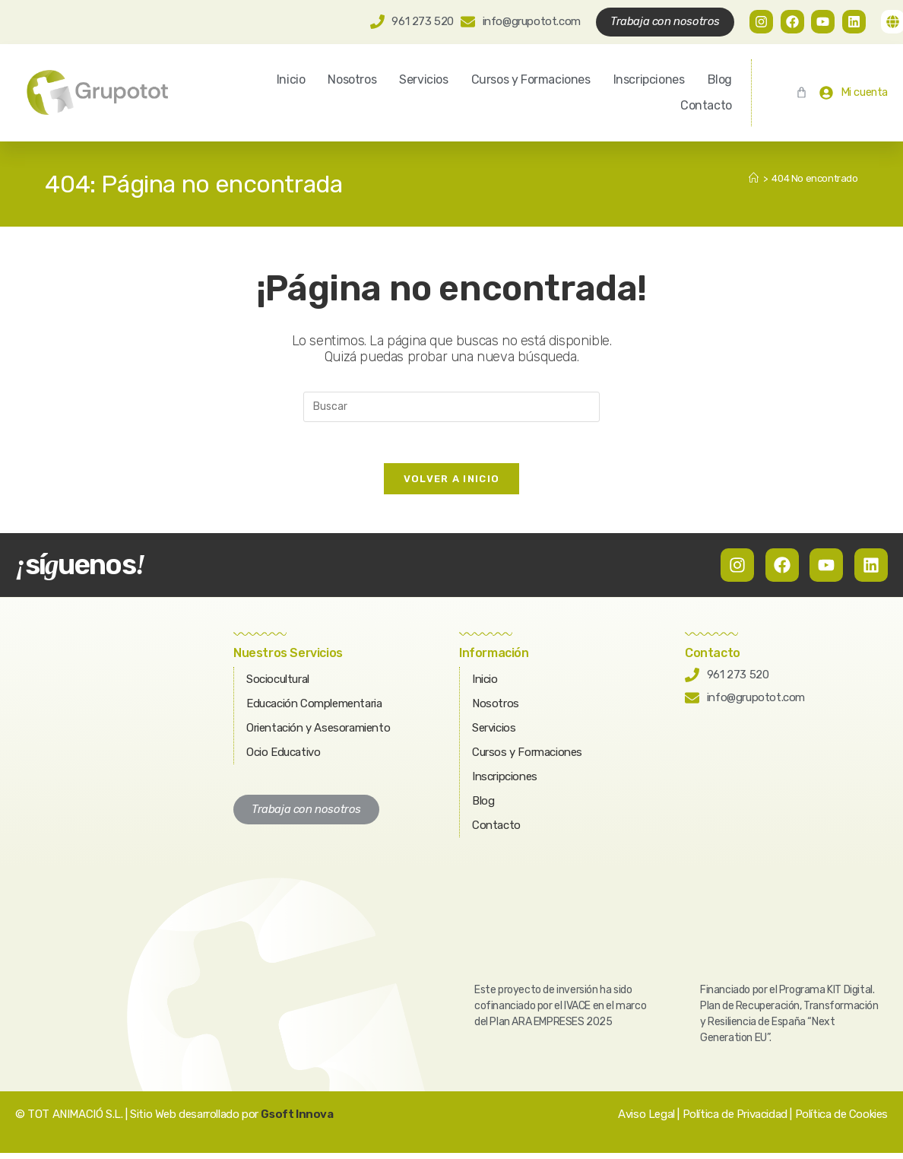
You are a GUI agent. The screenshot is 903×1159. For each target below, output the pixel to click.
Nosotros (352, 80)
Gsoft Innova (297, 1120)
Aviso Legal (646, 1120)
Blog (720, 80)
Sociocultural (277, 685)
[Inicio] (754, 179)
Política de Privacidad (735, 1120)
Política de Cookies (841, 1120)
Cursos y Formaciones (531, 80)
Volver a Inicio (452, 485)
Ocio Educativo (283, 758)
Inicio (291, 80)
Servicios (423, 80)
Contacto (706, 106)
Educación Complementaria (314, 709)
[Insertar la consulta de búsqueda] (451, 407)
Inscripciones (649, 80)
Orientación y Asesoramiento (318, 734)
